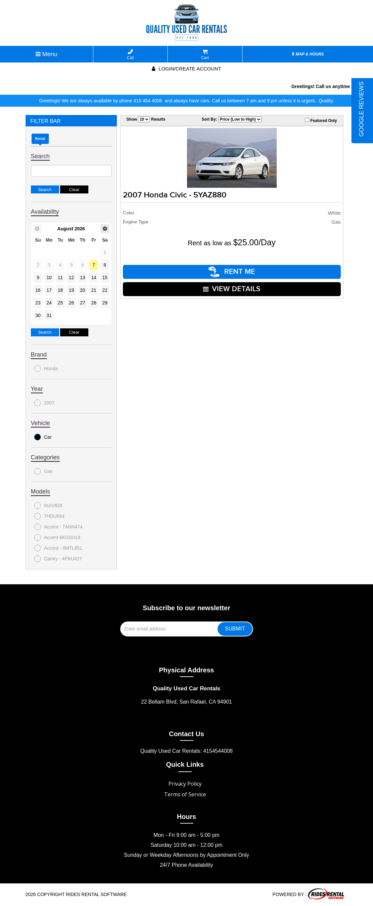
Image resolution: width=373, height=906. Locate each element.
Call (130, 54)
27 (82, 302)
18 (60, 290)
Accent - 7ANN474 (58, 526)
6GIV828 (48, 505)
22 (105, 290)
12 (71, 277)
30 (38, 315)
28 (93, 302)
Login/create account (186, 68)
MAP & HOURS (308, 54)
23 (38, 302)
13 (82, 277)
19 (71, 290)
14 (93, 277)
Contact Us (186, 733)
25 (60, 302)
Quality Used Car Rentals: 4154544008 (186, 751)
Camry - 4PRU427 (58, 558)
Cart (205, 54)
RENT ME (232, 271)
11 (60, 277)
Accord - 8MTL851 (58, 548)
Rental (40, 139)
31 (49, 315)
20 (82, 290)
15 (105, 277)
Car (43, 437)
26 (71, 302)
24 (49, 302)
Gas (43, 471)
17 (49, 290)
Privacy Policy (185, 783)
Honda (46, 368)
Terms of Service (185, 794)
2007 (44, 402)
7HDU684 (49, 516)
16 (38, 290)
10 (49, 277)
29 (105, 302)
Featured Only (321, 120)
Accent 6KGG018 (57, 537)
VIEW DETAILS (231, 288)
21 (93, 290)
